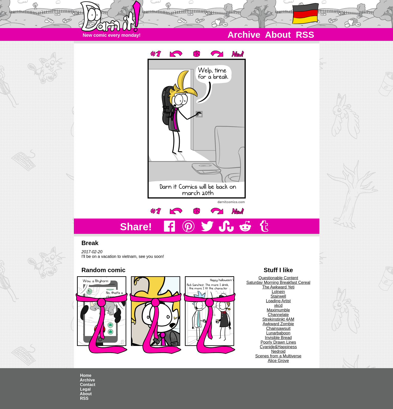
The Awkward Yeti (278, 287)
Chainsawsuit (278, 328)
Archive (244, 35)
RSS (305, 35)
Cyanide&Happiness (278, 347)
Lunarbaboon (278, 333)
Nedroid (278, 351)
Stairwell (278, 296)
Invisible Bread (278, 337)
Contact (87, 384)
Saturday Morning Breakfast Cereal (278, 282)
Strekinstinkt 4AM (278, 319)
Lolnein (278, 292)
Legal (85, 389)
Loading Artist (278, 301)
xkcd (278, 305)
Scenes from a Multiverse (278, 356)
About (278, 35)
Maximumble (278, 310)
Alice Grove (278, 360)
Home (86, 375)
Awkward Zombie (278, 324)
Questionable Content (278, 278)
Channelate (278, 314)
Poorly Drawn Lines (278, 342)
